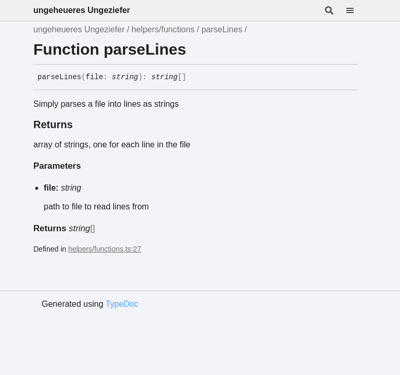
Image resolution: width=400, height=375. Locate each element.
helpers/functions (163, 29)
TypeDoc (121, 303)
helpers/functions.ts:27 (104, 249)
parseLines (222, 29)
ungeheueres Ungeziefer (81, 10)
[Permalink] (194, 77)
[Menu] (356, 10)
